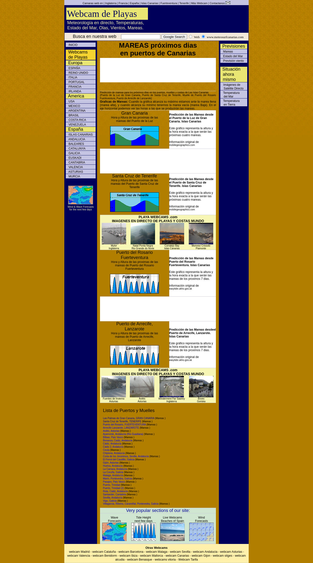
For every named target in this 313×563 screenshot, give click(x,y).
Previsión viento (233, 61)
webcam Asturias (231, 551)
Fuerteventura (168, 3)
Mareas (227, 51)
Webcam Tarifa (188, 559)
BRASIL (73, 115)
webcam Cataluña (104, 551)
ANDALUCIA (76, 139)
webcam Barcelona (130, 551)
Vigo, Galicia (110, 500)
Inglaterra (110, 3)
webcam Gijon (201, 555)
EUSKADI (74, 158)
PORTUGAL (76, 82)
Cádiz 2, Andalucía (113, 446)
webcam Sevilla (180, 551)
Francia (123, 3)
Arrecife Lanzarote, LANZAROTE (121, 427)
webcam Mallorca (151, 555)
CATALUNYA (77, 148)
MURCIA (74, 176)
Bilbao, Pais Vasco (113, 437)
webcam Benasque (139, 559)
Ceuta (106, 450)
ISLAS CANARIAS (80, 134)
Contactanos (217, 3)
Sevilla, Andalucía (112, 497)
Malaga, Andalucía (113, 475)
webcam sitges (222, 555)
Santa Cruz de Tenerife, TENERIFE (122, 421)
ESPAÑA (74, 68)
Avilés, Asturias (111, 431)
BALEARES (76, 144)
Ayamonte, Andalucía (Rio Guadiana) (123, 434)
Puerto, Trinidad (111, 485)
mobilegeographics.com (182, 145)
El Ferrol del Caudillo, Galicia (118, 459)
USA (71, 101)
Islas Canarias (149, 3)
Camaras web (91, 3)
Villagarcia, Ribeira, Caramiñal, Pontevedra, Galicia (130, 503)
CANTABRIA (76, 162)
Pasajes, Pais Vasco (114, 481)
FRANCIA (74, 86)
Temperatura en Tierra (229, 102)
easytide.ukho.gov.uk (180, 288)
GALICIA (74, 153)
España (134, 3)
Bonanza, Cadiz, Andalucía (117, 440)
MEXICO (74, 106)
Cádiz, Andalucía (112, 443)
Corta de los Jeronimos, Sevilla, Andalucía (126, 456)
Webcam (202, 3)
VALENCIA (75, 167)
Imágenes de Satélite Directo (232, 86)
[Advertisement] (158, 70)
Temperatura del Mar (229, 94)
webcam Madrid (79, 551)
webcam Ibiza (128, 555)
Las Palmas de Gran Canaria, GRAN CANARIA (128, 418)
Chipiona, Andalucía (114, 453)
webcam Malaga (156, 551)
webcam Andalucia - (206, 551)
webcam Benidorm (105, 555)
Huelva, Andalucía (113, 466)
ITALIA (72, 77)
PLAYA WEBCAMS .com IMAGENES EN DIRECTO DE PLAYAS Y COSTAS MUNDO (158, 219)
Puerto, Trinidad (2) (113, 488)
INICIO (73, 45)
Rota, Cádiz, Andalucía (115, 491)
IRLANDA (74, 91)
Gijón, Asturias (111, 462)
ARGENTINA (77, 110)
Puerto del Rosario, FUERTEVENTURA (124, 424)
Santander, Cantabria (114, 494)
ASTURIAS (75, 171)
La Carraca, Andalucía (115, 469)
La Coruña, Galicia (113, 472)
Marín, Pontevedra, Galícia (117, 478)
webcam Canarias (177, 555)
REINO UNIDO (78, 73)
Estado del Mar (232, 56)
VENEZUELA (77, 124)
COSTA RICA (77, 120)
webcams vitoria (165, 559)
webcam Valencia (78, 555)
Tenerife (184, 3)
